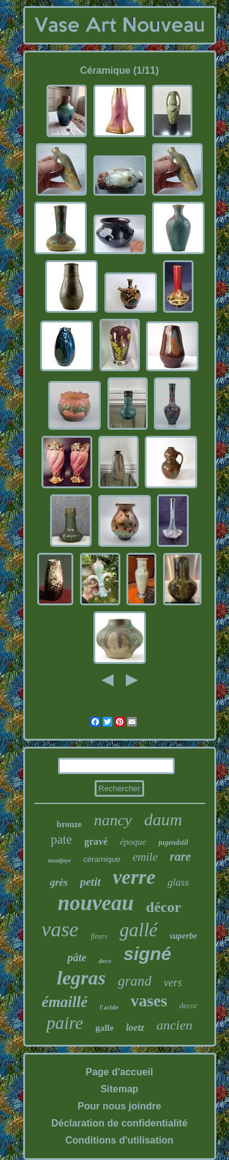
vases (149, 1001)
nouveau (96, 903)
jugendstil (173, 842)
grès (59, 882)
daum (163, 819)
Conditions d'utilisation (119, 1140)
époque (133, 842)
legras (81, 978)
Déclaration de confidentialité (119, 1123)
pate (61, 839)
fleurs (98, 936)
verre (134, 877)
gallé (139, 930)
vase (60, 929)
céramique (101, 859)
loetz (135, 1027)
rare (180, 856)
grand (134, 981)
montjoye (59, 860)
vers (173, 983)
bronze (69, 824)
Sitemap (119, 1089)
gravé (95, 841)
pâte (76, 958)
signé (147, 954)
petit (90, 881)
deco (104, 960)
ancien (174, 1025)
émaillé (64, 1002)
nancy (113, 820)
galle (104, 1028)
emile (145, 856)
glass (178, 882)
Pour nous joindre (119, 1106)
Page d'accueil (119, 1072)
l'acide (109, 1007)
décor (163, 907)
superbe (183, 936)
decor (188, 1005)
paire (64, 1023)
